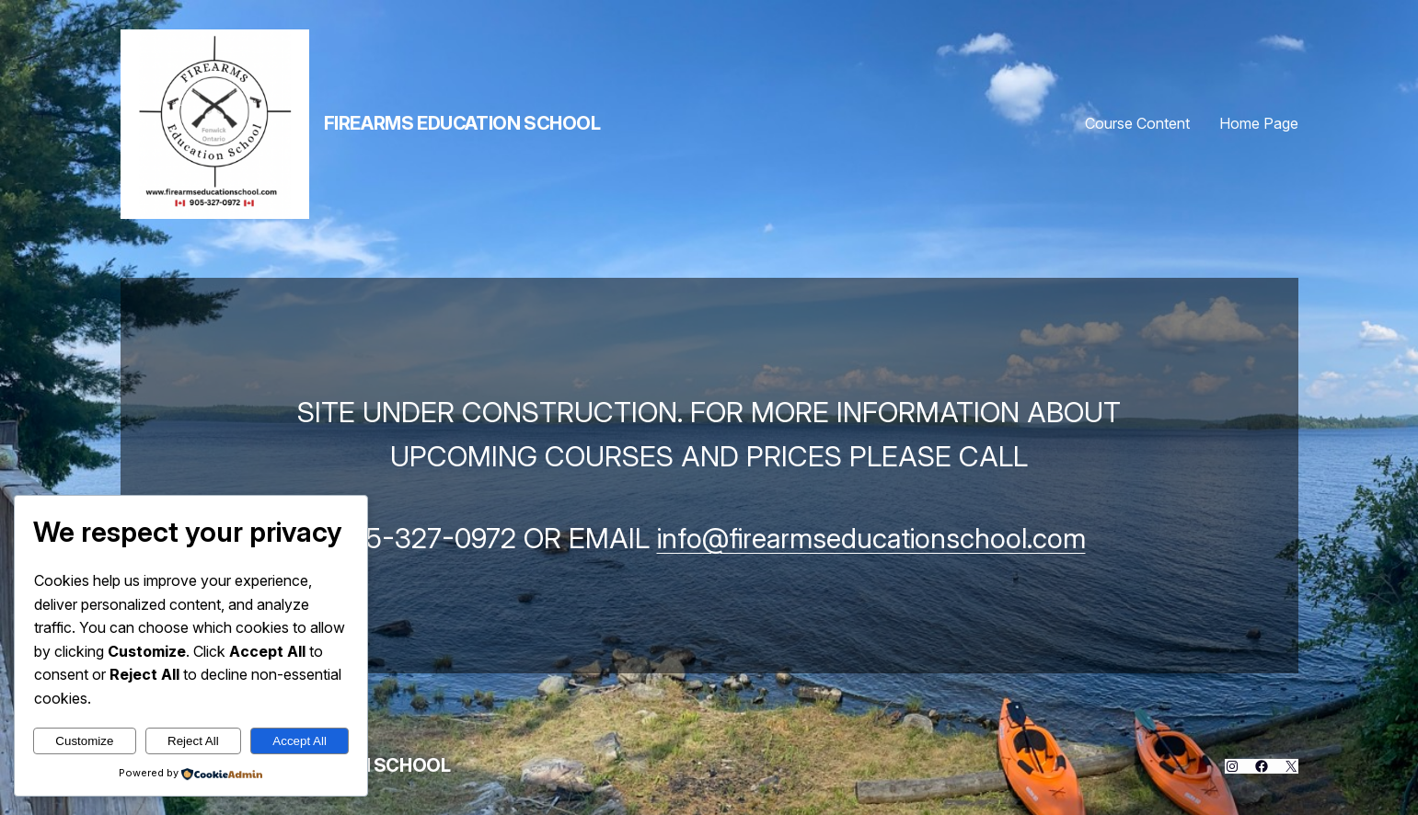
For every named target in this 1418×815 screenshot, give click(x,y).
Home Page (1258, 123)
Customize (84, 741)
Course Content (1137, 123)
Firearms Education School (462, 123)
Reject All (193, 741)
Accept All (299, 741)
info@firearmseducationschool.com (871, 538)
